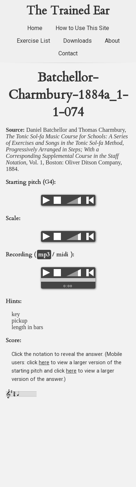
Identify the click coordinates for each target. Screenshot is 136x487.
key (16, 314)
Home (34, 28)
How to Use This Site (82, 28)
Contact (68, 53)
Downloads (77, 40)
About (112, 40)
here (44, 363)
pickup (20, 321)
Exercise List (33, 40)
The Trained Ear (68, 11)
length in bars (27, 327)
